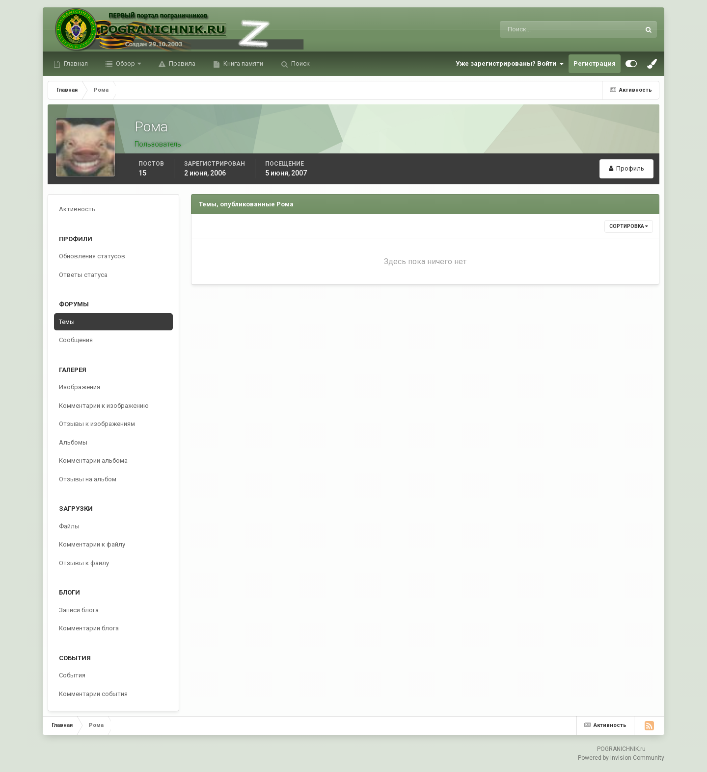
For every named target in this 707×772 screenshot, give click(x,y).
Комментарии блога (89, 628)
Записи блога (79, 610)
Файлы (69, 526)
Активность (77, 209)
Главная (75, 63)
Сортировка (628, 226)
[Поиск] (529, 29)
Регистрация (594, 63)
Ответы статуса (83, 274)
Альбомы (73, 442)
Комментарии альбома (93, 460)
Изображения (79, 387)
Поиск (300, 63)
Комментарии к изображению (104, 405)
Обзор (125, 63)
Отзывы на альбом (87, 479)
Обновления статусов (92, 256)
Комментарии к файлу (92, 544)
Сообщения (76, 340)
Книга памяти (242, 63)
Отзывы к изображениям (97, 423)
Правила (181, 63)
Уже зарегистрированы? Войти (510, 63)
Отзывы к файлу (84, 563)
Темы (67, 321)
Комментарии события (93, 693)
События (72, 675)
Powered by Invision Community (621, 757)
